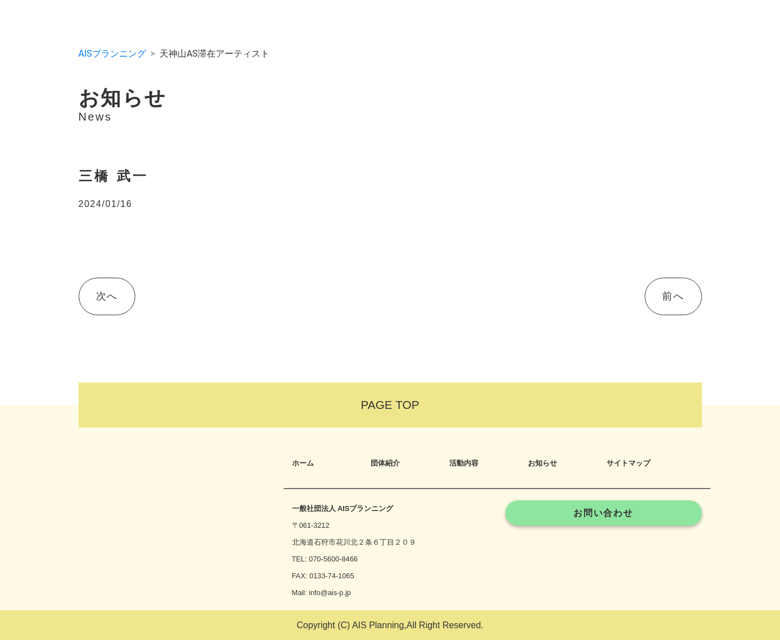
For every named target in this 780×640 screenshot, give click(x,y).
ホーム (303, 463)
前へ (673, 296)
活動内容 (463, 463)
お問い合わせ (603, 513)
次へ (107, 296)
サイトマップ (628, 463)
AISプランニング (112, 53)
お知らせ (542, 463)
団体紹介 (385, 463)
